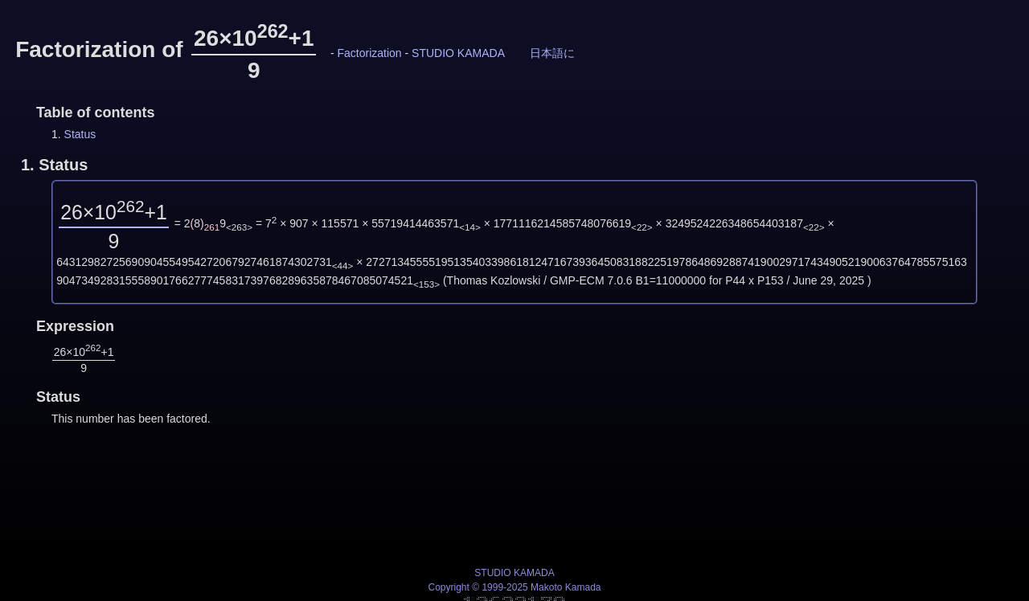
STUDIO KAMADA (458, 53)
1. (54, 165)
